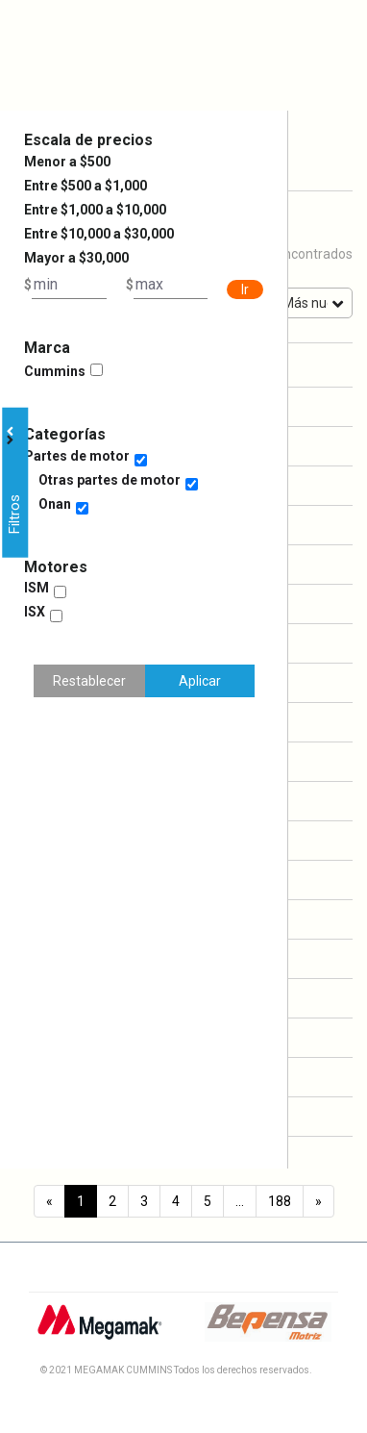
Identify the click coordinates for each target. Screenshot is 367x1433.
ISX (34, 611)
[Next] (318, 1201)
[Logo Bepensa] (268, 1329)
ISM (36, 587)
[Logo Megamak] (99, 1329)
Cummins (55, 371)
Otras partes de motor (109, 480)
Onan (54, 504)
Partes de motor (77, 456)
